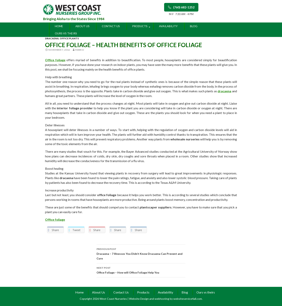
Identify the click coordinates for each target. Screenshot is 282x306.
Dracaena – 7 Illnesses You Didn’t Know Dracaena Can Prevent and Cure (141, 253)
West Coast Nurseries (113, 298)
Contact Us (111, 26)
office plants (69, 38)
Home (59, 26)
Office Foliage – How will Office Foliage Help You (141, 270)
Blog (193, 26)
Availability (168, 26)
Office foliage (55, 60)
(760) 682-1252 (181, 7)
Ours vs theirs (66, 33)
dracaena (52, 38)
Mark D (79, 49)
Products (139, 26)
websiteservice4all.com (187, 298)
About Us (82, 26)
